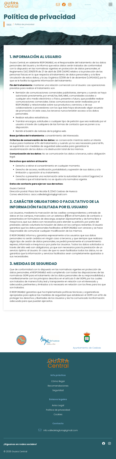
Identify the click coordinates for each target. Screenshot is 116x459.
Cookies (58, 414)
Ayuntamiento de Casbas (87, 340)
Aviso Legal (58, 405)
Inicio (9, 24)
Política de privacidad (58, 409)
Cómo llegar (58, 381)
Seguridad (58, 390)
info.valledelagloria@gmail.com (58, 430)
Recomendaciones (58, 385)
